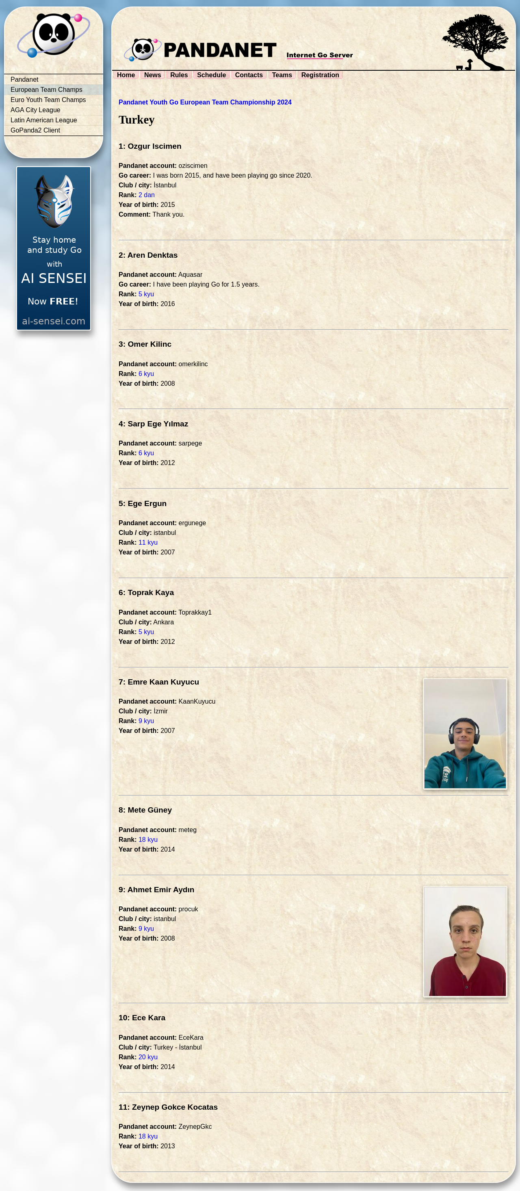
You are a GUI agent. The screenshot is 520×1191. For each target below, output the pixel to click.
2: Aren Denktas (148, 255)
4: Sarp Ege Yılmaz (153, 423)
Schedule (211, 75)
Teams (282, 75)
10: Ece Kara (142, 1017)
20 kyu (148, 1057)
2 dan (147, 194)
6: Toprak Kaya (146, 592)
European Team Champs (46, 89)
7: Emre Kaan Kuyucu (159, 682)
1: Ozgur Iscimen (150, 146)
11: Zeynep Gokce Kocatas (168, 1107)
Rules (179, 75)
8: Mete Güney (145, 810)
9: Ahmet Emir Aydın (157, 889)
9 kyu (146, 720)
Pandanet (25, 79)
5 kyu (146, 294)
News (152, 75)
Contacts (249, 75)
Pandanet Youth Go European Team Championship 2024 (205, 102)
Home (126, 75)
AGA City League (36, 109)
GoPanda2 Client (35, 130)
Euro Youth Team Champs (48, 99)
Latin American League (44, 120)
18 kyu (148, 839)
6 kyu (146, 373)
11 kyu (148, 542)
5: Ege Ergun (143, 503)
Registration (320, 75)
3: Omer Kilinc (145, 344)
